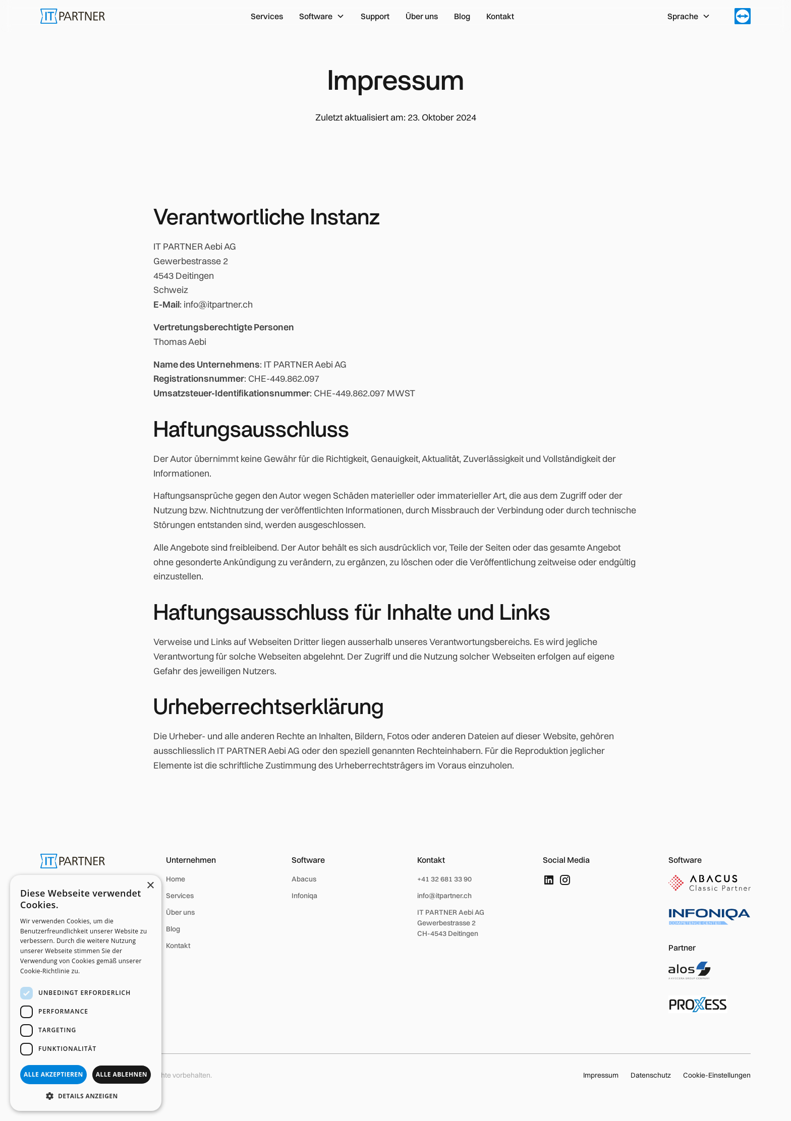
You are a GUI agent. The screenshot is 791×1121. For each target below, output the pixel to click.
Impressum (600, 1075)
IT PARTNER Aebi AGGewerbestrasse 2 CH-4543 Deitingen (450, 923)
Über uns (422, 16)
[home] (72, 16)
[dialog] (85, 993)
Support (375, 16)
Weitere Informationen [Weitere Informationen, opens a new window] (115, 971)
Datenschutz (651, 1075)
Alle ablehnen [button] (121, 1074)
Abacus (304, 878)
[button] (322, 16)
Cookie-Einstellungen (717, 1075)
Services (267, 16)
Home (175, 878)
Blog (462, 16)
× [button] (150, 886)
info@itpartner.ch (444, 895)
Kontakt (500, 16)
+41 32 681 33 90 (444, 878)
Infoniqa (304, 895)
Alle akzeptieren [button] (53, 1074)
